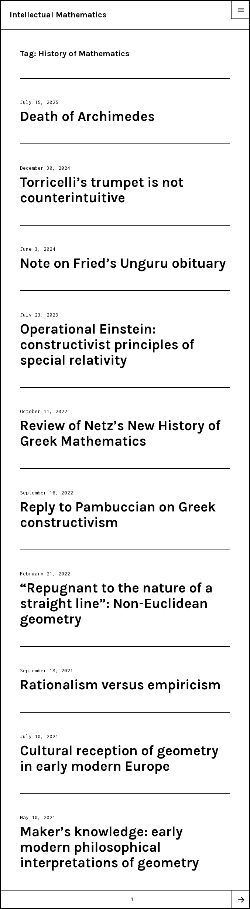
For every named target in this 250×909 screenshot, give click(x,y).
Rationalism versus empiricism (120, 685)
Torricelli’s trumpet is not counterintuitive (102, 190)
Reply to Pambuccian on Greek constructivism (118, 514)
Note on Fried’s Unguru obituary (123, 263)
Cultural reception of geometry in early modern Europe (119, 758)
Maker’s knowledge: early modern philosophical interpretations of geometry (109, 847)
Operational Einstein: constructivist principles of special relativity (107, 344)
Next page (240, 899)
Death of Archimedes (87, 116)
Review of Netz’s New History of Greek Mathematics (120, 433)
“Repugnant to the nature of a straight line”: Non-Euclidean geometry (116, 603)
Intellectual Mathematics (58, 15)
